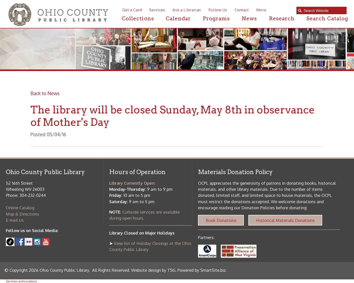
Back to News (45, 93)
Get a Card (132, 9)
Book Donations (221, 220)
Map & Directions (22, 213)
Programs (216, 18)
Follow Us (217, 9)
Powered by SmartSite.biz (201, 270)
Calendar (178, 18)
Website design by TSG (153, 270)
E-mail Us (15, 220)
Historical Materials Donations (285, 220)
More (261, 9)
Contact (242, 9)
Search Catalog (327, 18)
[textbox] (323, 10)
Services (157, 9)
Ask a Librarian (186, 9)
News (249, 18)
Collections (138, 18)
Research (282, 18)
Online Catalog (20, 207)
